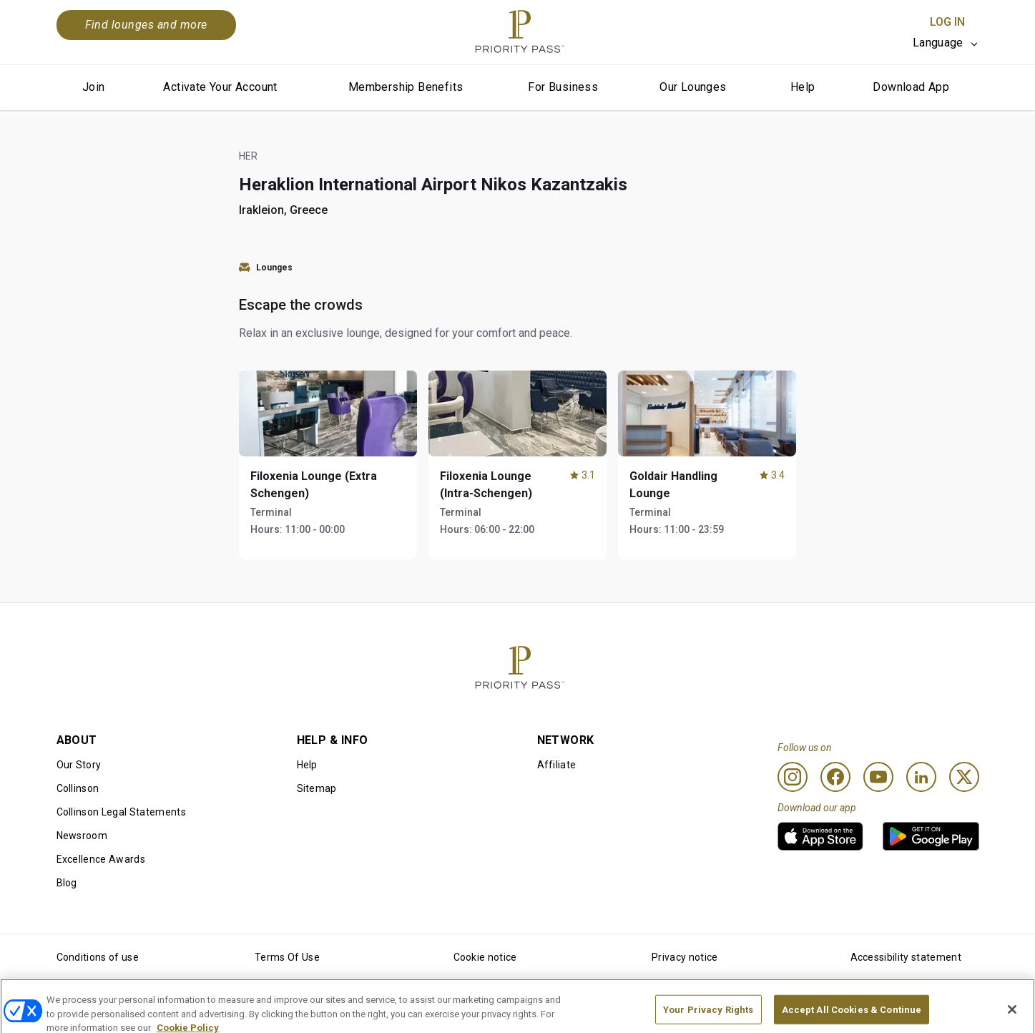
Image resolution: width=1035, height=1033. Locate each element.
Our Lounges (692, 87)
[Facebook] (835, 777)
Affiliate (557, 764)
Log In (947, 22)
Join (93, 87)
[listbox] (946, 43)
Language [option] (938, 42)
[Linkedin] (921, 777)
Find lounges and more (146, 24)
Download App (911, 87)
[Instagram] (793, 777)
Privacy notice (684, 957)
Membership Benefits (405, 87)
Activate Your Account (220, 87)
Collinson (78, 788)
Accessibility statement (905, 957)
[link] (820, 836)
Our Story (79, 764)
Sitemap (317, 788)
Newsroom (82, 835)
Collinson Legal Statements (121, 812)
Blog (67, 882)
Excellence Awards (101, 859)
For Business (563, 87)
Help (802, 87)
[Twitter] (964, 777)
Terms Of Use (287, 957)
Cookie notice (485, 957)
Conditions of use (98, 957)
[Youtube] (878, 777)
